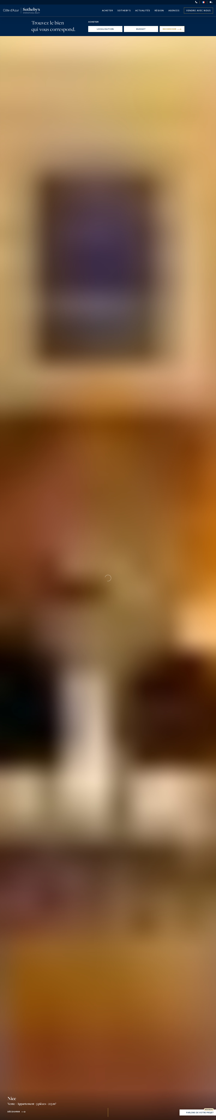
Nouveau (209, 1109)
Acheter (107, 10)
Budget (141, 29)
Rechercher (172, 29)
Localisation (105, 29)
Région (159, 10)
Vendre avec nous (198, 10)
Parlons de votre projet (198, 1112)
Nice (32, 1105)
